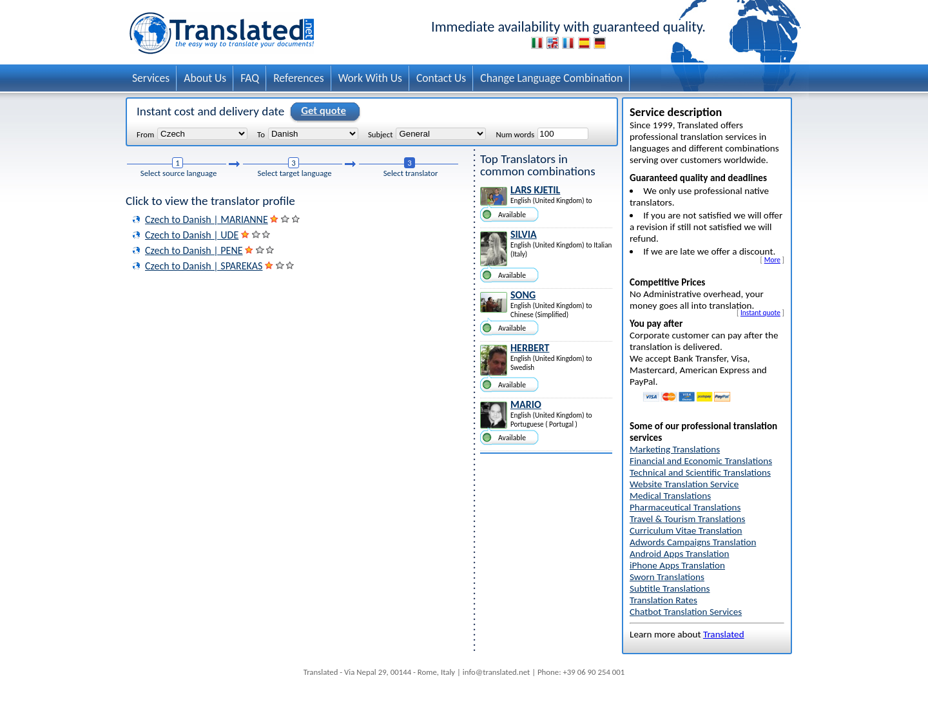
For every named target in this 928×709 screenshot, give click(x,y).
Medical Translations (670, 495)
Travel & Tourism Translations (687, 519)
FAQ (249, 78)
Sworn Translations (667, 577)
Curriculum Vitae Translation (686, 530)
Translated (723, 634)
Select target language (295, 173)
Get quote (321, 111)
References (298, 78)
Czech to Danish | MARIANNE (206, 219)
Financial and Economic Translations (701, 461)
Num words (515, 134)
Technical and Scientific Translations (700, 472)
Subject (380, 134)
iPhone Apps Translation (677, 565)
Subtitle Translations (670, 588)
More (772, 259)
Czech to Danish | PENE (194, 250)
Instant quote (760, 312)
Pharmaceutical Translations (685, 507)
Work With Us (370, 78)
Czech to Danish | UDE (191, 235)
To (261, 134)
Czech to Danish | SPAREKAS (203, 266)
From (145, 134)
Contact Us (441, 78)
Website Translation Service (684, 484)
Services (150, 78)
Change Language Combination (551, 78)
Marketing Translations (675, 449)
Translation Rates (663, 600)
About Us (205, 78)
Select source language (178, 173)
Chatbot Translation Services (686, 611)
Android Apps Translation (679, 553)
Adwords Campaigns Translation (693, 542)
